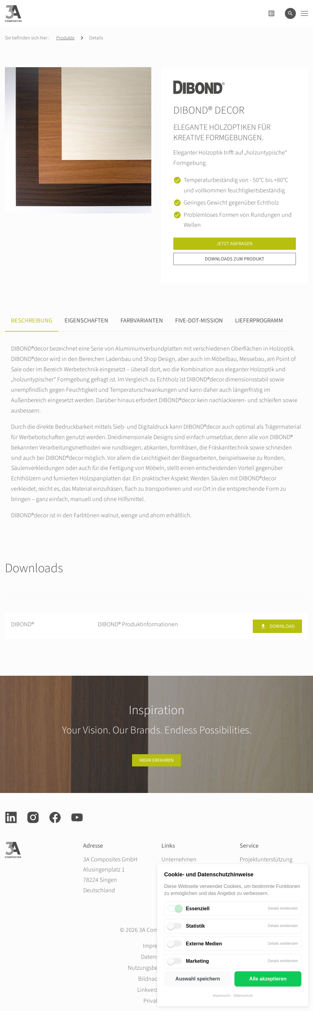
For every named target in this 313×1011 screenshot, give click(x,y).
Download (277, 626)
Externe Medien (204, 943)
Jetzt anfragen (234, 243)
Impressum (221, 995)
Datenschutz (243, 995)
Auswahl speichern (197, 978)
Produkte (65, 37)
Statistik (195, 926)
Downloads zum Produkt (234, 259)
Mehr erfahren (156, 760)
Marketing (197, 961)
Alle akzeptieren (267, 978)
